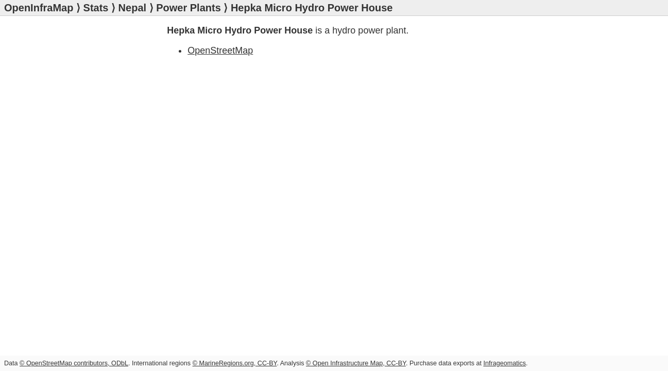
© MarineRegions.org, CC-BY (235, 363)
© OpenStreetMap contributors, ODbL (74, 363)
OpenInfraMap (38, 7)
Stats (96, 7)
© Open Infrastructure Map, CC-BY (356, 363)
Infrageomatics (504, 363)
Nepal (132, 7)
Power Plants (188, 7)
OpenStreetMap (220, 50)
